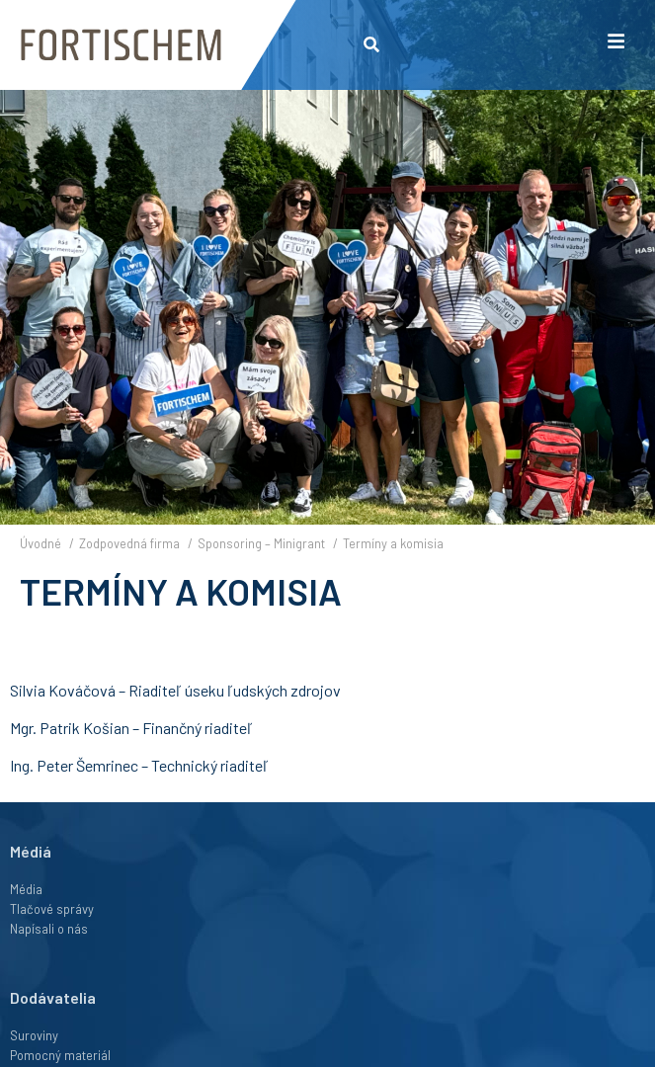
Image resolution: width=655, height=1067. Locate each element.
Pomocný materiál (60, 1055)
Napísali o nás (49, 929)
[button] (372, 45)
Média (26, 889)
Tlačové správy (52, 909)
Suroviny (34, 1035)
